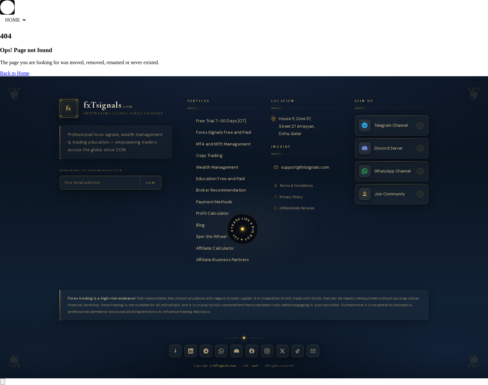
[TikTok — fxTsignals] (297, 351)
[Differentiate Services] (305, 208)
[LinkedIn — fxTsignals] (190, 351)
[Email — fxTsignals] (313, 351)
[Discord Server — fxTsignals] (392, 148)
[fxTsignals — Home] (116, 108)
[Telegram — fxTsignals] (206, 351)
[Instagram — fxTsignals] (267, 351)
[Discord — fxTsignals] (236, 351)
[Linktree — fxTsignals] (175, 351)
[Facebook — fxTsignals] (251, 351)
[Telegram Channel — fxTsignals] (392, 125)
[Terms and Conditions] (305, 185)
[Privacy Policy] (305, 197)
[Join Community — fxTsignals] (392, 194)
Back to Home (14, 73)
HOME (16, 20)
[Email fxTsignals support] (302, 167)
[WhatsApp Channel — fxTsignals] (392, 171)
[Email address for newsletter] (100, 182)
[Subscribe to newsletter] (150, 182)
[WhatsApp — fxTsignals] (221, 351)
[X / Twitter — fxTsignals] (282, 351)
